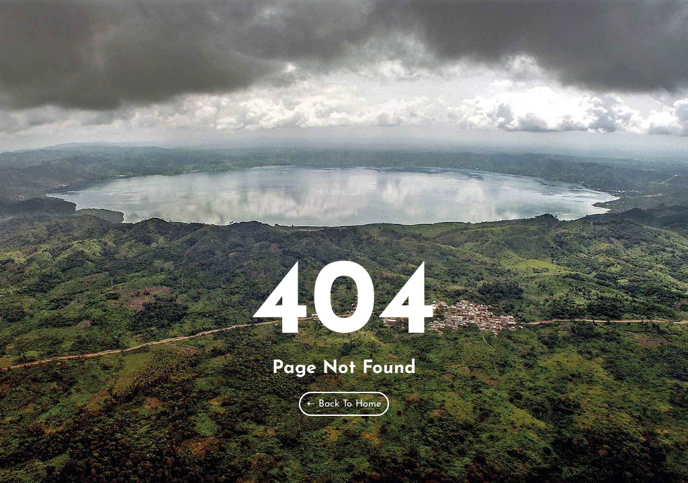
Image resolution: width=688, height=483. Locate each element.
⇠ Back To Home (344, 404)
